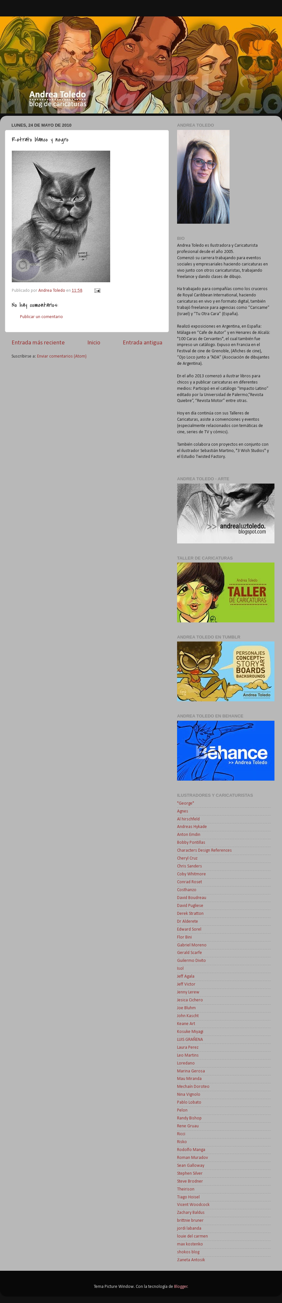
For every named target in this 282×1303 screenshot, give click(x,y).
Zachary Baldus (191, 1213)
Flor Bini (184, 937)
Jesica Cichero (190, 1000)
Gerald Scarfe (189, 953)
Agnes (182, 811)
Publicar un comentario (41, 317)
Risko (182, 1142)
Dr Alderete (187, 921)
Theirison (185, 1189)
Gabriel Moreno (192, 945)
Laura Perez (187, 1047)
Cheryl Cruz (187, 858)
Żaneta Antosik (191, 1260)
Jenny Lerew (188, 992)
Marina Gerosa (191, 1071)
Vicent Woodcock (193, 1205)
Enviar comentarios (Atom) (62, 356)
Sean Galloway (190, 1166)
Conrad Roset (189, 882)
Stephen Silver (190, 1173)
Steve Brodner (190, 1181)
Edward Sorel (189, 929)
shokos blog (188, 1252)
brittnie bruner (190, 1220)
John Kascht (188, 1016)
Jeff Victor (186, 984)
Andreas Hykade (192, 827)
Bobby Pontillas (191, 842)
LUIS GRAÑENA (190, 1040)
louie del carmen (192, 1236)
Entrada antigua (142, 343)
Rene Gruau (188, 1126)
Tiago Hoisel (188, 1197)
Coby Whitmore (191, 874)
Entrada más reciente (38, 343)
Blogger (181, 1287)
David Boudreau (191, 898)
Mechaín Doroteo (193, 1087)
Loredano (186, 1063)
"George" (185, 803)
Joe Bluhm (186, 1008)
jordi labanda (189, 1228)
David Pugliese (190, 906)
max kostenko (190, 1244)
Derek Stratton (190, 914)
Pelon (182, 1110)
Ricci (181, 1134)
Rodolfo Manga (191, 1150)
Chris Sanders (189, 866)
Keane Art (186, 1024)
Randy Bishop (189, 1118)
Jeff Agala (185, 976)
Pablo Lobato (189, 1102)
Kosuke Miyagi (190, 1032)
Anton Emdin (188, 835)
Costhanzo (186, 890)
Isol (180, 968)
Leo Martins (188, 1055)
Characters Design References (204, 850)
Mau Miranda (189, 1079)
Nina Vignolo (188, 1094)
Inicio (93, 343)
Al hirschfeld (188, 819)
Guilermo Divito (191, 961)
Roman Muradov (192, 1158)
